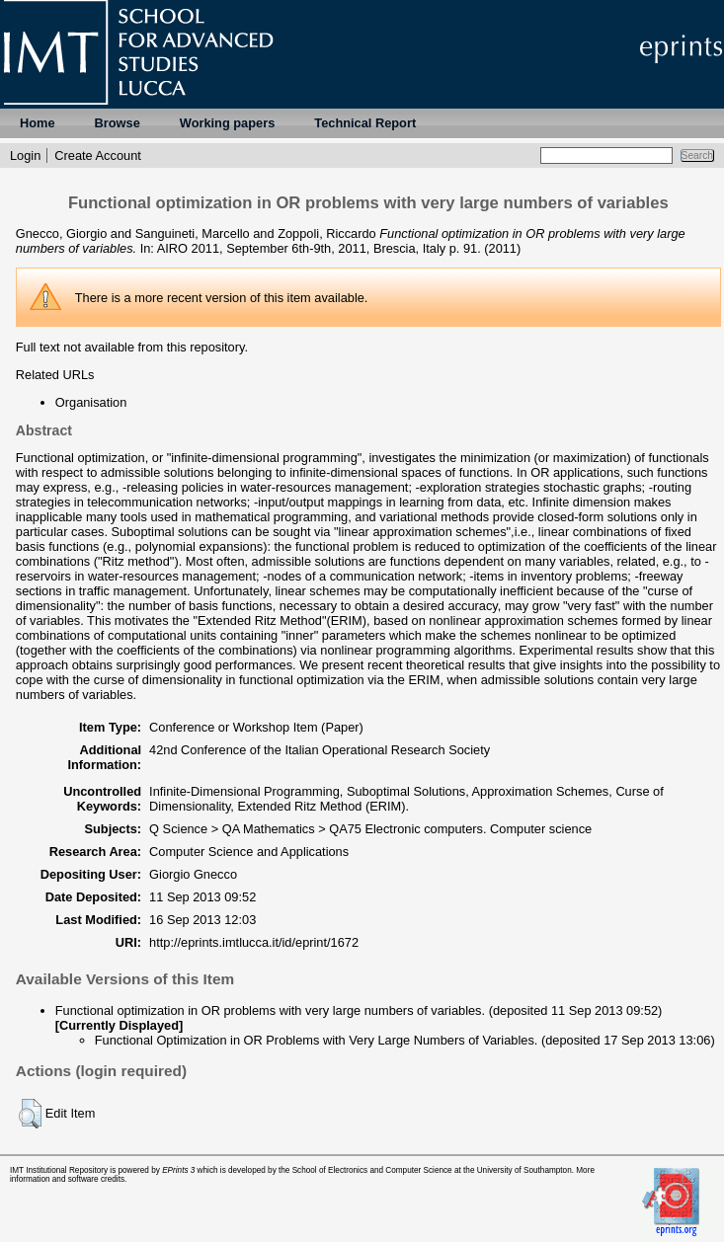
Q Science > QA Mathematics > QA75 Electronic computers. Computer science (370, 828)
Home (37, 123)
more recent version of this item (222, 297)
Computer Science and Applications (249, 851)
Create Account (97, 155)
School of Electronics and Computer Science (372, 1170)
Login (25, 155)
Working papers (227, 123)
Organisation (91, 402)
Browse (117, 123)
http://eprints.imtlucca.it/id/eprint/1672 (254, 942)
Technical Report (365, 123)
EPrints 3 (178, 1170)
